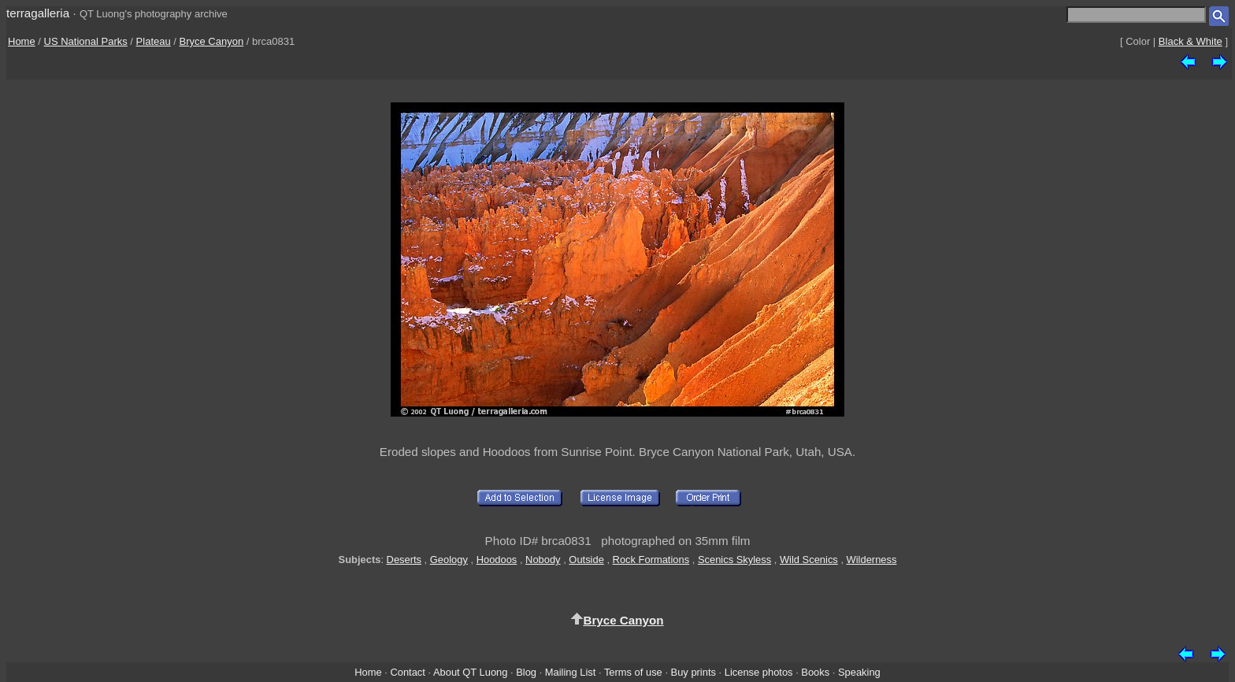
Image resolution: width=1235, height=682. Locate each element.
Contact (407, 672)
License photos (759, 672)
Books (815, 672)
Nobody (543, 559)
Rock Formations (651, 559)
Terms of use (633, 672)
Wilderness (872, 559)
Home (21, 41)
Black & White (1190, 41)
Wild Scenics (809, 559)
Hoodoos (497, 559)
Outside (586, 559)
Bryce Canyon (212, 41)
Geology (449, 559)
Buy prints (693, 672)
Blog (526, 672)
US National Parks (86, 41)
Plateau (153, 41)
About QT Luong (470, 672)
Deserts (404, 559)
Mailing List (570, 672)
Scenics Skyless (734, 559)
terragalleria (37, 13)
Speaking (859, 672)
